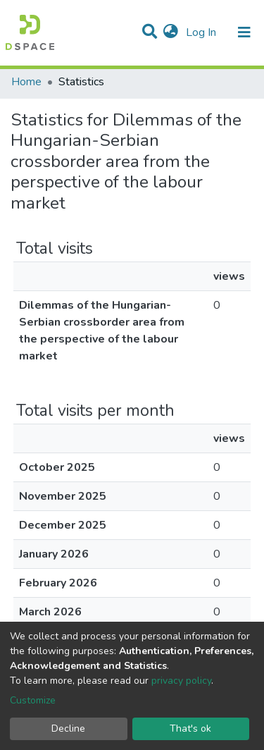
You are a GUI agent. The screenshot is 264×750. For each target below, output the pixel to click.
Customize (33, 700)
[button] (170, 32)
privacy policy (181, 680)
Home (26, 82)
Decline (68, 728)
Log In (202, 32)
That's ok (190, 728)
